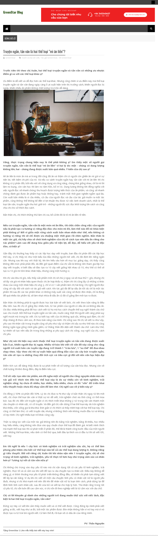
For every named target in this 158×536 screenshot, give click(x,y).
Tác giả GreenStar (49, 57)
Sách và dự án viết (30, 57)
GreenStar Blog (13, 12)
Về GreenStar (65, 57)
